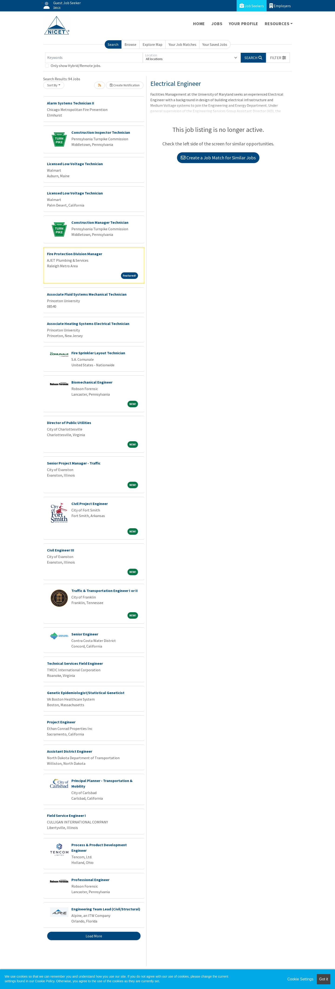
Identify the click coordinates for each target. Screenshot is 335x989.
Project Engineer (61, 722)
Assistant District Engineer (69, 751)
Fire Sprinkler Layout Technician (98, 353)
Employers (280, 6)
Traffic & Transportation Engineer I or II (104, 590)
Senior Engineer (84, 634)
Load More (94, 936)
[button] (278, 58)
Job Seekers (251, 6)
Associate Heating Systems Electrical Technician (88, 323)
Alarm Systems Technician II (70, 103)
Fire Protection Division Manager (74, 253)
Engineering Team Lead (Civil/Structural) (105, 909)
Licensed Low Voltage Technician (75, 163)
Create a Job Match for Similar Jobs (218, 157)
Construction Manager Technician (99, 222)
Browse (130, 44)
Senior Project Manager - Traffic (73, 463)
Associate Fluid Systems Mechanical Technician (87, 294)
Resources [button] (277, 23)
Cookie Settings (300, 979)
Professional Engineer (90, 879)
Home (199, 23)
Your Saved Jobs (214, 44)
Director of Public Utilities (69, 422)
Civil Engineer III (60, 550)
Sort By (52, 85)
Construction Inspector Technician (100, 132)
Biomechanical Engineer (91, 382)
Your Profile (243, 23)
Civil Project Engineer (89, 503)
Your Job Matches (182, 44)
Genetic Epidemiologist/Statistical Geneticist (85, 692)
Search (113, 44)
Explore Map (152, 44)
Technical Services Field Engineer (75, 663)
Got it (323, 979)
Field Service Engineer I (66, 815)
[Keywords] (94, 58)
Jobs (216, 23)
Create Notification (125, 85)
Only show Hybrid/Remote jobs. (76, 65)
